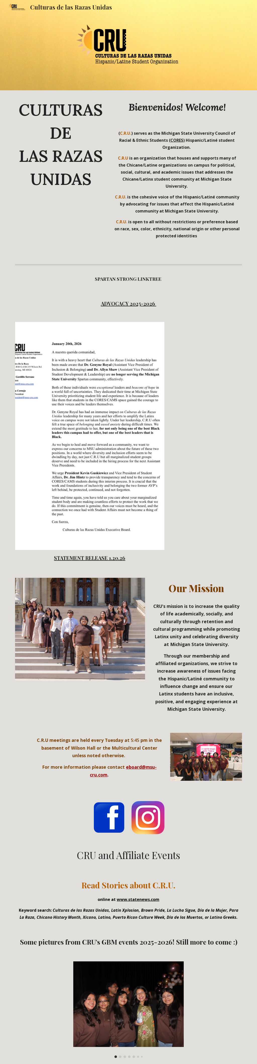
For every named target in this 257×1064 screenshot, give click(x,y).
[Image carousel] (128, 1009)
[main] (60, 146)
